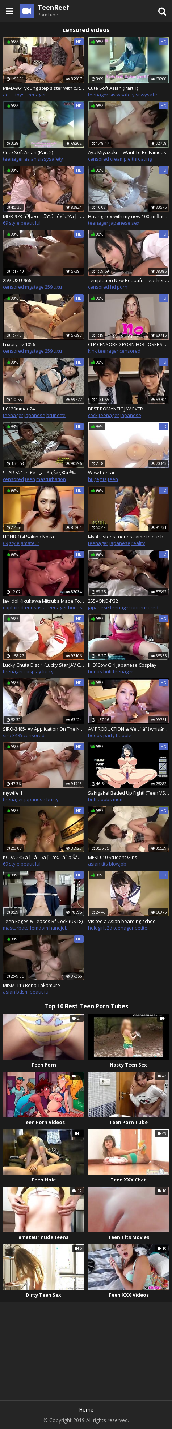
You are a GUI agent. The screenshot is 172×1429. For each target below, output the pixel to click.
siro (7, 735)
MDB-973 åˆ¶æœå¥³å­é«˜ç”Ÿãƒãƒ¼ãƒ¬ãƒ (43, 216)
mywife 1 (12, 793)
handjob (58, 927)
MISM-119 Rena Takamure (31, 985)
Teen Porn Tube (128, 1122)
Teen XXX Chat (128, 1179)
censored (98, 159)
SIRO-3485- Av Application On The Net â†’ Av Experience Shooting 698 (43, 729)
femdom (39, 927)
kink (92, 351)
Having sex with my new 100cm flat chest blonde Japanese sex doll (128, 216)
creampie (120, 159)
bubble (123, 735)
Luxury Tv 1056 (19, 344)
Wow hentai (101, 472)
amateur (30, 543)
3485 (17, 735)
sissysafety (122, 94)
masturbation (51, 479)
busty (52, 799)
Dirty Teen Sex (43, 1295)
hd (113, 287)
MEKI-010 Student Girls (112, 857)
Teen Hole (43, 1179)
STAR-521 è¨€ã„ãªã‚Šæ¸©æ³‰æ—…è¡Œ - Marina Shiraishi (43, 472)
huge (93, 479)
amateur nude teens (43, 1237)
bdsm (22, 991)
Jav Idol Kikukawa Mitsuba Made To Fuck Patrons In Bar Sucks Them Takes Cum (43, 601)
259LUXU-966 (17, 280)
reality (138, 543)
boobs (75, 607)
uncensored (144, 607)
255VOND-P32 (103, 601)
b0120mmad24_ (20, 408)
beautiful (31, 223)
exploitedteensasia (24, 607)
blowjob (117, 863)
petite (141, 927)
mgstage (34, 287)
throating (142, 159)
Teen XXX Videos (128, 1295)
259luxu (53, 287)
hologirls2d (100, 927)
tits (103, 479)
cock (93, 415)
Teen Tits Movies (128, 1237)
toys (20, 94)
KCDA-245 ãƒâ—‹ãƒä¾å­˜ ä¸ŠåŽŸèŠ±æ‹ (43, 857)
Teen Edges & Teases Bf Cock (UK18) (43, 921)
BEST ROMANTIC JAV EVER (115, 408)
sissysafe (146, 94)
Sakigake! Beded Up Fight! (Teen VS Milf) (128, 793)
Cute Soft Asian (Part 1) (113, 88)
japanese (119, 223)
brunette (56, 415)
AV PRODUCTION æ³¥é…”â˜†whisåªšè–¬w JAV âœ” (128, 729)
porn (122, 287)
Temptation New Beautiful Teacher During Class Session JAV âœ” (128, 280)
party (109, 735)
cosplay (32, 671)
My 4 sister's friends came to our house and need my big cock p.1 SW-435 (128, 536)
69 (5, 223)
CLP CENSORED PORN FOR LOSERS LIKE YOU (128, 344)
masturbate (16, 927)
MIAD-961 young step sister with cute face (43, 88)
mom (118, 799)
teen (30, 479)
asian (30, 159)
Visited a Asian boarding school (122, 921)
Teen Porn (43, 1064)
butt (107, 671)
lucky (48, 671)
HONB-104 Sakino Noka (28, 536)
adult (8, 94)
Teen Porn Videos (43, 1122)
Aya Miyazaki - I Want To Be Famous (127, 152)
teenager (36, 94)
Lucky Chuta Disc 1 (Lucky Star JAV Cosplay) (43, 665)
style (14, 223)
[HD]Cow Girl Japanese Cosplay (122, 665)
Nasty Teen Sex (128, 1064)
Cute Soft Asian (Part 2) (28, 152)
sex (135, 223)
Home (86, 1409)
